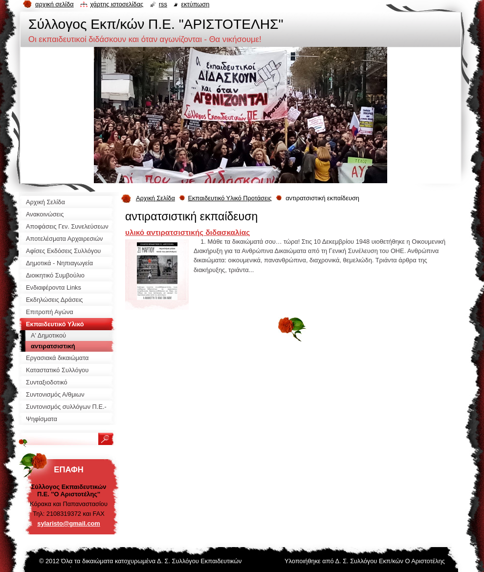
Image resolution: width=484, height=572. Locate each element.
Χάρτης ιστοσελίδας (116, 4)
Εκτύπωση (195, 4)
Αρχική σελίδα (54, 4)
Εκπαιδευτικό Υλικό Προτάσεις (229, 198)
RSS (163, 4)
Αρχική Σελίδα (155, 198)
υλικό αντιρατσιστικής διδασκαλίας (187, 232)
